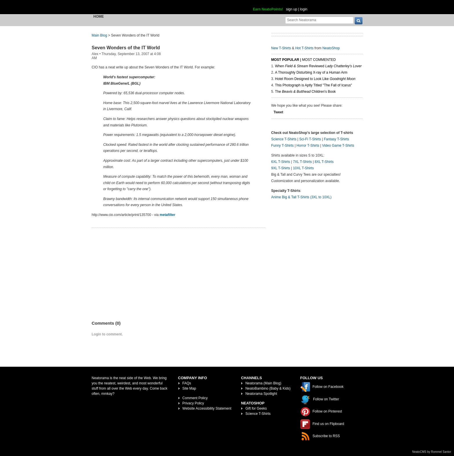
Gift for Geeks (256, 408)
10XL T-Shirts (303, 168)
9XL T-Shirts (280, 168)
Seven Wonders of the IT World (126, 47)
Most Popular (285, 60)
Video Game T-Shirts (338, 145)
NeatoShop (331, 48)
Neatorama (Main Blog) (263, 383)
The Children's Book (305, 92)
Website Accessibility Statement (206, 408)
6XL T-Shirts (280, 162)
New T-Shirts (281, 48)
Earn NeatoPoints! (268, 9)
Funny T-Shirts (282, 145)
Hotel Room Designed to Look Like (315, 79)
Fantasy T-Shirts (336, 139)
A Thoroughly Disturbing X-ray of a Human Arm (311, 72)
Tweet (278, 112)
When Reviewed (318, 66)
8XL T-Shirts (324, 162)
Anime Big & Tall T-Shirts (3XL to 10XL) (301, 197)
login (303, 9)
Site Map (189, 388)
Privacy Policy (193, 403)
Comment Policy (195, 398)
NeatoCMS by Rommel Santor (431, 451)
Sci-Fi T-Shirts (310, 139)
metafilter (167, 215)
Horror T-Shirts (307, 145)
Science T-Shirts (283, 139)
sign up (291, 9)
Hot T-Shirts (304, 48)
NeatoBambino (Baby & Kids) (267, 388)
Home (99, 16)
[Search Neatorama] (319, 19)
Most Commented (319, 60)
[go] (359, 20)
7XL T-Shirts (302, 162)
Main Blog (99, 35)
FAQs (186, 383)
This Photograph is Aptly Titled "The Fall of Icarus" (313, 85)
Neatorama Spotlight (261, 394)
